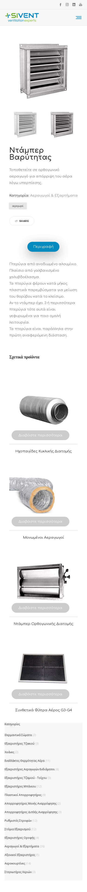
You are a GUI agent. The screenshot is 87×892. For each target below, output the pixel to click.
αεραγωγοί (17, 206)
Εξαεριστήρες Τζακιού (20, 744)
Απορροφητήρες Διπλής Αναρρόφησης (31, 812)
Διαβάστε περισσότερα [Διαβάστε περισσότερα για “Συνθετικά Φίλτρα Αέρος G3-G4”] (40, 694)
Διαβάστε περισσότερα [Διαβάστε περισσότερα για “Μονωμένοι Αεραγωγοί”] (40, 522)
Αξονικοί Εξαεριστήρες (20, 855)
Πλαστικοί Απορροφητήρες (23, 795)
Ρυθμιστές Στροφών (18, 821)
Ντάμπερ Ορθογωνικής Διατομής (43, 624)
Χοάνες (9, 752)
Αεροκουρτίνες (15, 863)
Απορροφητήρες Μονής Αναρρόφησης (31, 803)
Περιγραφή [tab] (43, 247)
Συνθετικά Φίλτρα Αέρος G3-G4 (43, 710)
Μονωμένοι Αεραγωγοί (43, 538)
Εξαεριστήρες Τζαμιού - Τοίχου (26, 778)
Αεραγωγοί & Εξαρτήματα (54, 196)
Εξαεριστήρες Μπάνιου (20, 786)
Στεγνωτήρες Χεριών (18, 872)
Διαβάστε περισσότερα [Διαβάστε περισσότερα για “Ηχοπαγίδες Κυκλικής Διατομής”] (40, 435)
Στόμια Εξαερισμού (18, 829)
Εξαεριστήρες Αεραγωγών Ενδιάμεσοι (30, 769)
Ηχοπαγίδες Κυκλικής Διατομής (43, 451)
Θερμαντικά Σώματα (18, 735)
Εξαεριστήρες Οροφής (20, 838)
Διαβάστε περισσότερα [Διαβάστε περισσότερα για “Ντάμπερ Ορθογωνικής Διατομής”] (40, 608)
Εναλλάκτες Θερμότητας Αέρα (25, 761)
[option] (25, 124)
